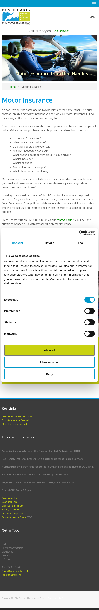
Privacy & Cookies (10, 509)
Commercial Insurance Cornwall (17, 416)
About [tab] (81, 242)
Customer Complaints (12, 513)
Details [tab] (49, 242)
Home (12, 86)
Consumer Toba (10, 502)
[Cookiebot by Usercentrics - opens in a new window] (79, 232)
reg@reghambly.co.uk (16, 571)
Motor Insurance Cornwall (14, 424)
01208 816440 (61, 31)
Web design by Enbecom (59, 598)
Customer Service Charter (14, 517)
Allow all (49, 350)
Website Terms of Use (12, 505)
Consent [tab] (17, 242)
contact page (64, 219)
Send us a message (11, 575)
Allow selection (49, 362)
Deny (49, 374)
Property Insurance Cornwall (16, 420)
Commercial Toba (10, 498)
